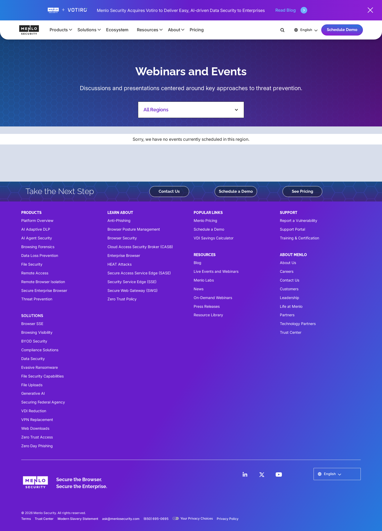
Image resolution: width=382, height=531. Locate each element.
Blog (197, 262)
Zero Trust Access (37, 437)
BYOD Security (34, 341)
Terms (26, 519)
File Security (31, 264)
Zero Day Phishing (37, 446)
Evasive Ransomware (39, 367)
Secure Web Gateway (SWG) (132, 290)
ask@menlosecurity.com (121, 519)
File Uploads (31, 385)
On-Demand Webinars (213, 297)
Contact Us (169, 191)
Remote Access (34, 273)
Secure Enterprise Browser (44, 290)
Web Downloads (35, 428)
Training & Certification (299, 238)
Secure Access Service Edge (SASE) (139, 273)
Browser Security (122, 238)
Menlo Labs (204, 280)
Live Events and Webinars (216, 271)
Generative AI (33, 393)
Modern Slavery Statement (78, 519)
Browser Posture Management (133, 229)
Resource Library (208, 315)
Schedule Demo (342, 29)
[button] (59, 30)
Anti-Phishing (119, 220)
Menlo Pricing (205, 220)
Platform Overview (37, 220)
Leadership (289, 297)
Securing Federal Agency (43, 402)
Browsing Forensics (37, 246)
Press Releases (207, 306)
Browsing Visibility (37, 332)
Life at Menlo (291, 306)
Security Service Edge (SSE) (132, 281)
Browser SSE (32, 323)
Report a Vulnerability (298, 220)
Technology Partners (298, 323)
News (198, 289)
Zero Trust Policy (122, 299)
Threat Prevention (36, 299)
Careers (286, 271)
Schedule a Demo (236, 191)
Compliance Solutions (39, 350)
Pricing (197, 29)
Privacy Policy (227, 519)
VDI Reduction (33, 411)
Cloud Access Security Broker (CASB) (140, 246)
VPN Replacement (37, 419)
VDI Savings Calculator (213, 238)
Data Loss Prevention (39, 255)
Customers (289, 289)
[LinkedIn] (244, 474)
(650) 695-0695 (156, 519)
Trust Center (290, 332)
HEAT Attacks (119, 264)
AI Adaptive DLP (35, 229)
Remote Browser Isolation (43, 281)
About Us (288, 262)
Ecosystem (117, 29)
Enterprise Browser (123, 255)
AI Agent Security (36, 238)
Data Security (33, 358)
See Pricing (302, 191)
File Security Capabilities (42, 376)
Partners (287, 315)
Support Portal (292, 229)
